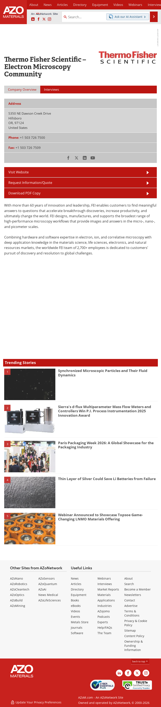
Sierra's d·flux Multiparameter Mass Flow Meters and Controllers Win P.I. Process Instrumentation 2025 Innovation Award (104, 411)
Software (77, 633)
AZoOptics (17, 595)
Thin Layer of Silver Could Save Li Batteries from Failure (107, 478)
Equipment (78, 595)
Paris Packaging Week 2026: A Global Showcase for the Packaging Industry (106, 444)
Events (75, 617)
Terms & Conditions (131, 613)
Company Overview (22, 89)
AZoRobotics (18, 584)
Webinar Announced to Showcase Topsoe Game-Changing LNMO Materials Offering (100, 516)
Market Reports (108, 589)
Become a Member (137, 589)
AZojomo (103, 611)
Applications (106, 600)
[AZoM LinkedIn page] (33, 19)
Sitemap (130, 630)
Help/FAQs (104, 628)
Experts (102, 622)
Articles (76, 584)
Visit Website (18, 172)
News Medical (48, 595)
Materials (104, 595)
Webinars (104, 578)
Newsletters (132, 595)
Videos (75, 611)
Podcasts (103, 617)
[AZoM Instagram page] (49, 19)
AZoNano (16, 578)
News (75, 578)
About (128, 578)
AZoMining (17, 606)
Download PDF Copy (24, 193)
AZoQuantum (47, 584)
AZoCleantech (19, 589)
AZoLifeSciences (49, 600)
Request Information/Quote (30, 182)
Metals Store (79, 622)
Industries (104, 606)
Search (129, 584)
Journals (76, 628)
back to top (140, 661)
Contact (129, 600)
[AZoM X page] (44, 19)
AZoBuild (16, 600)
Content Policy (134, 636)
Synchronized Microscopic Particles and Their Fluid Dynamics (102, 372)
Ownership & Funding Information (133, 645)
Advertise (131, 606)
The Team (104, 633)
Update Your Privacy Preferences (35, 702)
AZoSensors (46, 578)
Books (75, 600)
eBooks (76, 606)
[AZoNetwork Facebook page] (38, 19)
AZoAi (42, 589)
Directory (76, 5)
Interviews (104, 584)
